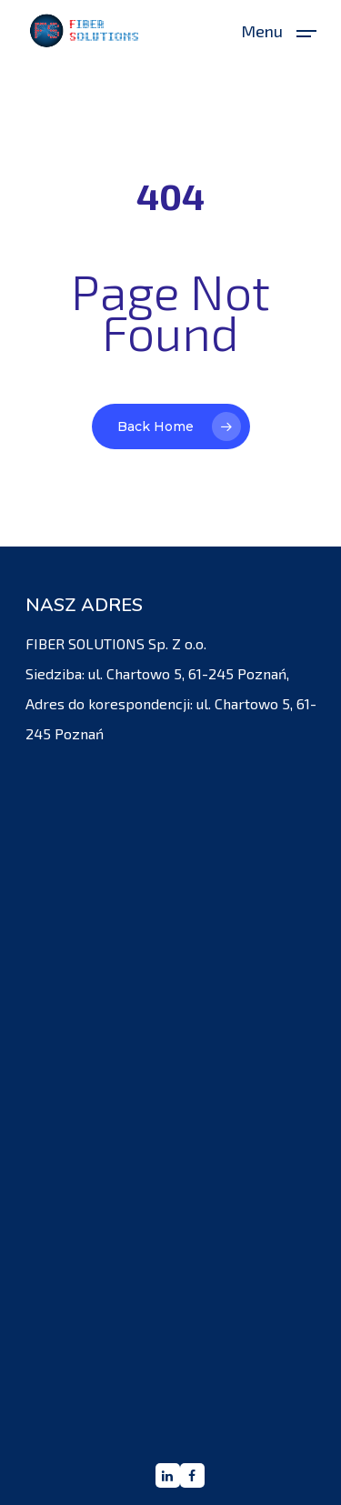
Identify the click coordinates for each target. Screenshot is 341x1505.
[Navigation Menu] (278, 28)
